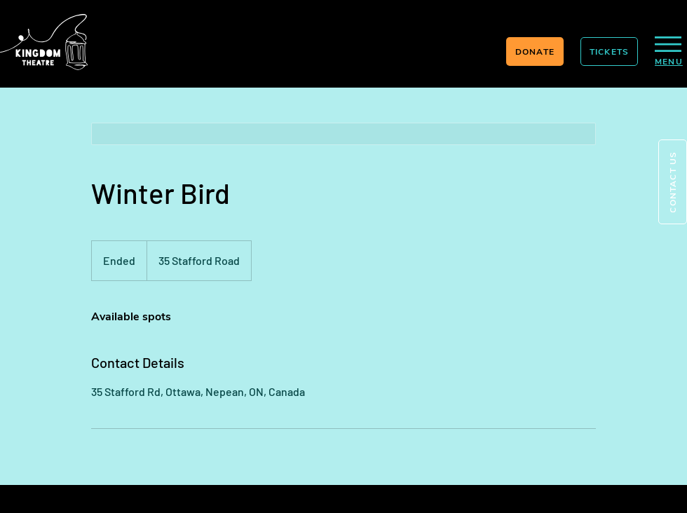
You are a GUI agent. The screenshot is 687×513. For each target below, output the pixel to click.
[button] (672, 181)
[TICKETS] (609, 51)
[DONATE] (535, 51)
